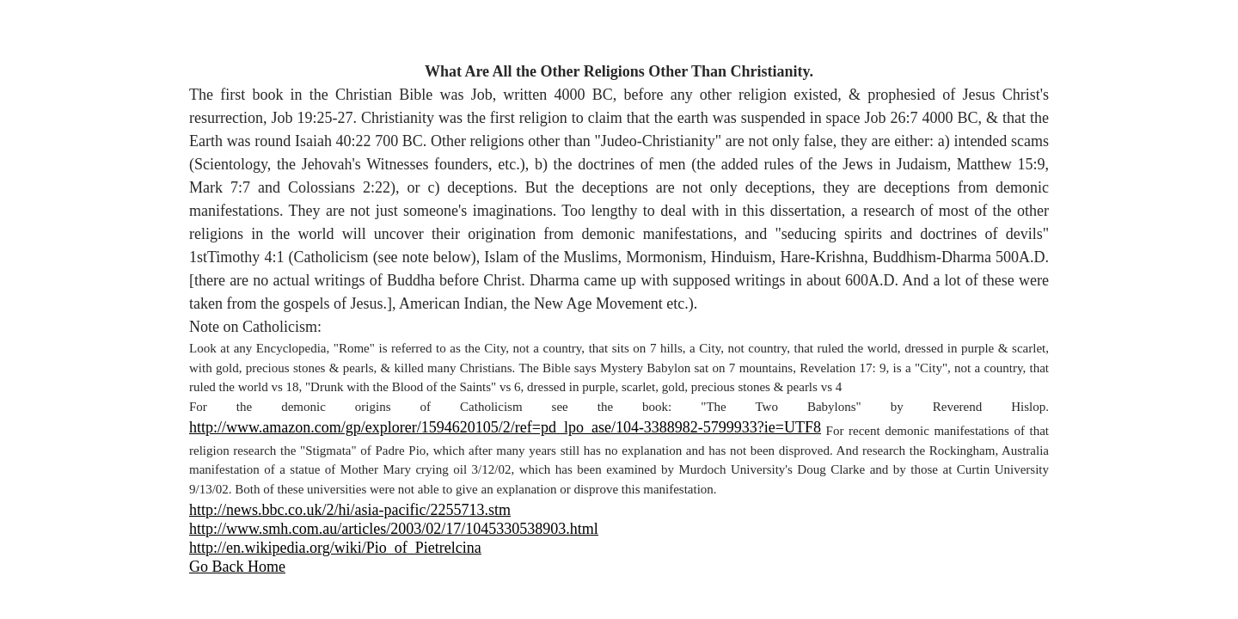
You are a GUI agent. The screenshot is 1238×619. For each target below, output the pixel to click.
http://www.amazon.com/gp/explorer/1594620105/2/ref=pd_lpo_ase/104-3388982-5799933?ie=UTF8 (505, 427)
